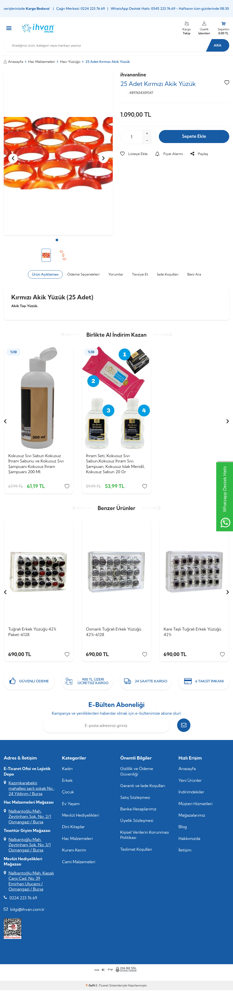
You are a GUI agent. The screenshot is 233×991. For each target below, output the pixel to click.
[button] (57, 240)
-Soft (91, 987)
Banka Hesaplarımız (138, 810)
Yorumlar (115, 274)
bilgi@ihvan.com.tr (27, 911)
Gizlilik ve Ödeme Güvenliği (136, 773)
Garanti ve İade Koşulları (142, 787)
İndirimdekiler (191, 793)
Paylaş (199, 154)
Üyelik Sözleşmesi (136, 822)
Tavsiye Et (140, 274)
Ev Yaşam (71, 805)
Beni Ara (194, 274)
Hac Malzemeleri (41, 61)
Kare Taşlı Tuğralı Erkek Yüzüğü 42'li (192, 633)
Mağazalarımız (192, 816)
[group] (58, 153)
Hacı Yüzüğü (70, 61)
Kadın (67, 770)
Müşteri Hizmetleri (196, 805)
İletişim (185, 851)
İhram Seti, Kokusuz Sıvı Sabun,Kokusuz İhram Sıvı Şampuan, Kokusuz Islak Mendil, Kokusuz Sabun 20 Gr (115, 463)
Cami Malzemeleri (78, 863)
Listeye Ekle (134, 154)
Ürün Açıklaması (45, 274)
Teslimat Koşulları (136, 850)
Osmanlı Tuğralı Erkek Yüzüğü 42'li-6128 (113, 633)
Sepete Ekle (193, 137)
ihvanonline (133, 75)
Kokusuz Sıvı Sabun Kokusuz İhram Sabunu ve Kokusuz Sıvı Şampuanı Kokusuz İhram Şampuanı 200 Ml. (36, 463)
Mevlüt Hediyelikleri (80, 816)
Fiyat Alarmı (169, 154)
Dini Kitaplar (73, 828)
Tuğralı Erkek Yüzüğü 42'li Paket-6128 (32, 633)
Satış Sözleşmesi (135, 799)
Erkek (67, 782)
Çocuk (68, 793)
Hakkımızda (189, 840)
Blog (183, 828)
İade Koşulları (168, 274)
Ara (217, 45)
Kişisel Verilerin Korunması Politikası (144, 836)
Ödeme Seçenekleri (83, 274)
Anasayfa (13, 61)
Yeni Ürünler (190, 782)
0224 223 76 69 (23, 899)
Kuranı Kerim (74, 851)
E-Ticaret (102, 987)
